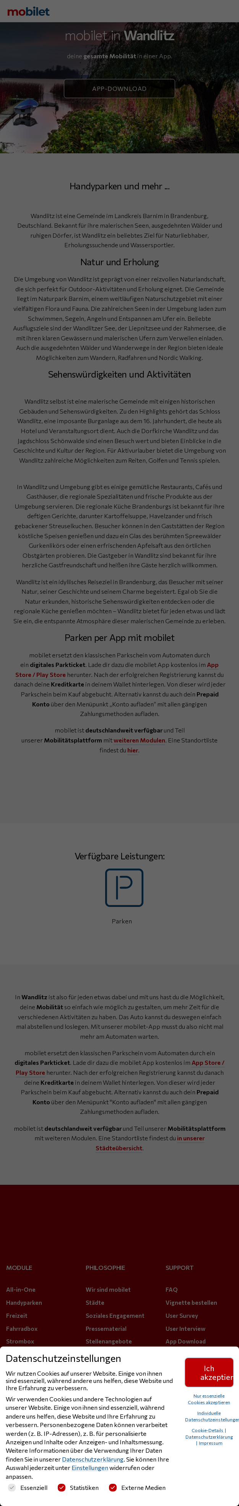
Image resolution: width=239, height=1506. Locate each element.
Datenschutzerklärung (93, 1459)
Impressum (211, 1442)
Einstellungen (90, 1467)
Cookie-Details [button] (208, 1430)
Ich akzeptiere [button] (216, 1372)
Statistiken (78, 1487)
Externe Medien (137, 1487)
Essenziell (27, 1487)
